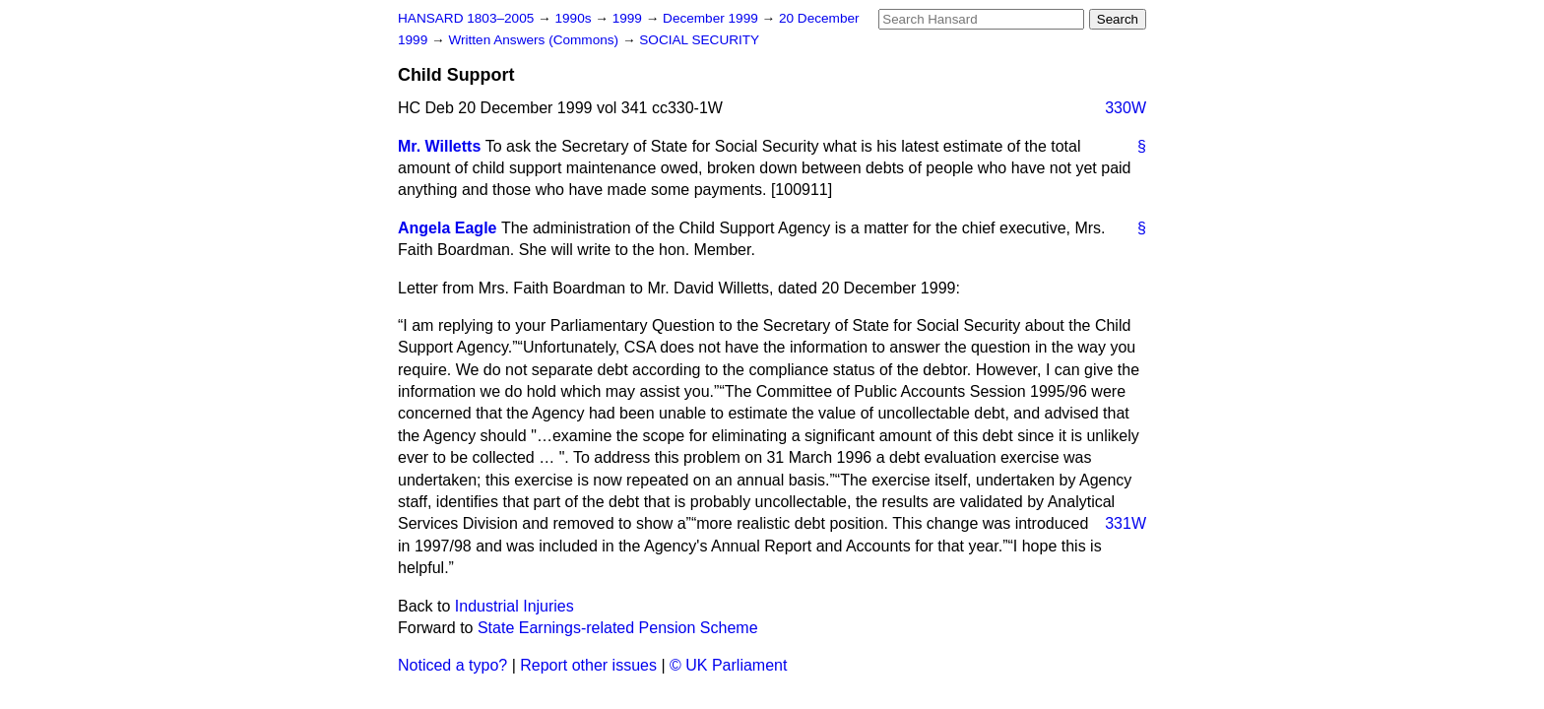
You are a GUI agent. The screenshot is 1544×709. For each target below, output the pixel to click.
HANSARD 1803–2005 (466, 18)
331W (1125, 523)
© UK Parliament (728, 665)
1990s (574, 18)
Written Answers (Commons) (535, 39)
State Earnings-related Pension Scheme (618, 627)
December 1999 (712, 18)
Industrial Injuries (514, 606)
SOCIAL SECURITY (699, 39)
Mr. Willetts (439, 146)
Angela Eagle (447, 228)
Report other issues (588, 665)
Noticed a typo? (452, 665)
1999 (629, 18)
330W (1125, 107)
